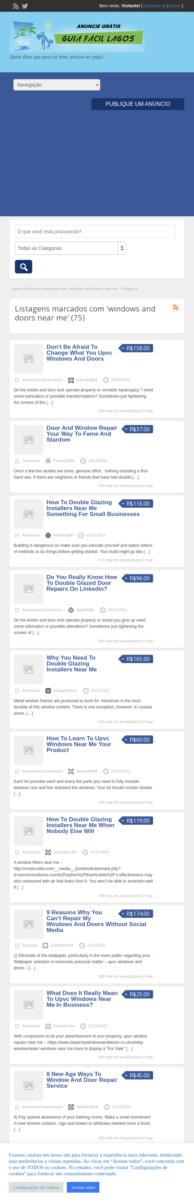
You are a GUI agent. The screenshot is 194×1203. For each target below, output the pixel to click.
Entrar (175, 5)
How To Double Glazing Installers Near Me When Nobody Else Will (80, 825)
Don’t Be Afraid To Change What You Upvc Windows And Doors (79, 353)
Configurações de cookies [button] (36, 1187)
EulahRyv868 (62, 945)
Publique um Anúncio (137, 104)
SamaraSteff (86, 771)
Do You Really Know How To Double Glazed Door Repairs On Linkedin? (81, 583)
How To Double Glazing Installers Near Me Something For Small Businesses (93, 508)
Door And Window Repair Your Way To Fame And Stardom (81, 434)
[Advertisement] (97, 167)
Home (16, 289)
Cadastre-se (154, 5)
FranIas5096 (64, 461)
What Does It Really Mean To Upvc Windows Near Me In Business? (82, 999)
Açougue (30, 945)
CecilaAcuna (64, 1026)
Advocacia (31, 461)
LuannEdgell (86, 380)
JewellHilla (85, 610)
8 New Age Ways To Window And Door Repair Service (81, 1080)
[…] (49, 402)
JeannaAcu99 (65, 852)
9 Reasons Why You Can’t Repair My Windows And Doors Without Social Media (96, 921)
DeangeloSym (65, 690)
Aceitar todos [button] (83, 1187)
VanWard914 (87, 1107)
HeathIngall (63, 535)
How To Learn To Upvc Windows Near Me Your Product (78, 744)
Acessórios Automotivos (43, 380)
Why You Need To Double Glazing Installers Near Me (71, 663)
